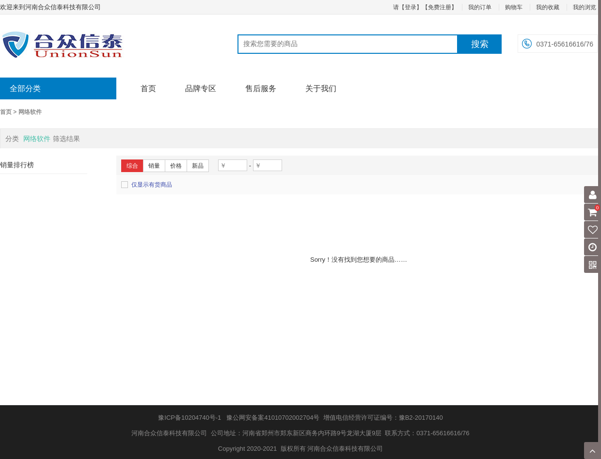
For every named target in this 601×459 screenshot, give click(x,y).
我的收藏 (547, 7)
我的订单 (479, 7)
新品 (198, 165)
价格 (176, 165)
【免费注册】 (439, 7)
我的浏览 (584, 7)
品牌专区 (200, 88)
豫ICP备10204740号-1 (189, 417)
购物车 (513, 7)
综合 (132, 165)
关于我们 (320, 88)
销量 (154, 165)
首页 (148, 88)
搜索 (480, 44)
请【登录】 (407, 7)
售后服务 (260, 88)
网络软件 (30, 112)
